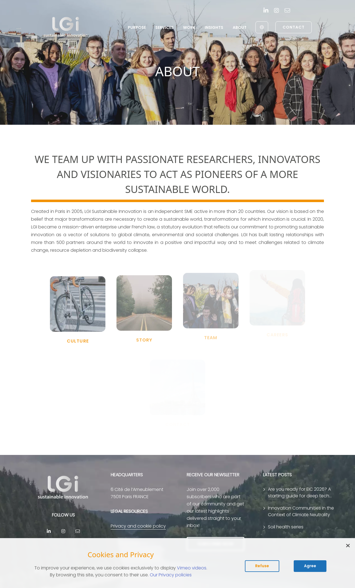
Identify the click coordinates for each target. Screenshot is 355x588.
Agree (310, 566)
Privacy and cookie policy (138, 526)
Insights (214, 27)
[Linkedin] (265, 11)
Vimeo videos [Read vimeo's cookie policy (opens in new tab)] (191, 568)
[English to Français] (261, 27)
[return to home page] (65, 27)
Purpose (137, 27)
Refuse (262, 566)
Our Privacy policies (171, 575)
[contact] (287, 11)
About (240, 27)
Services (164, 27)
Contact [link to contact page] (294, 27)
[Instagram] (276, 11)
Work (189, 27)
